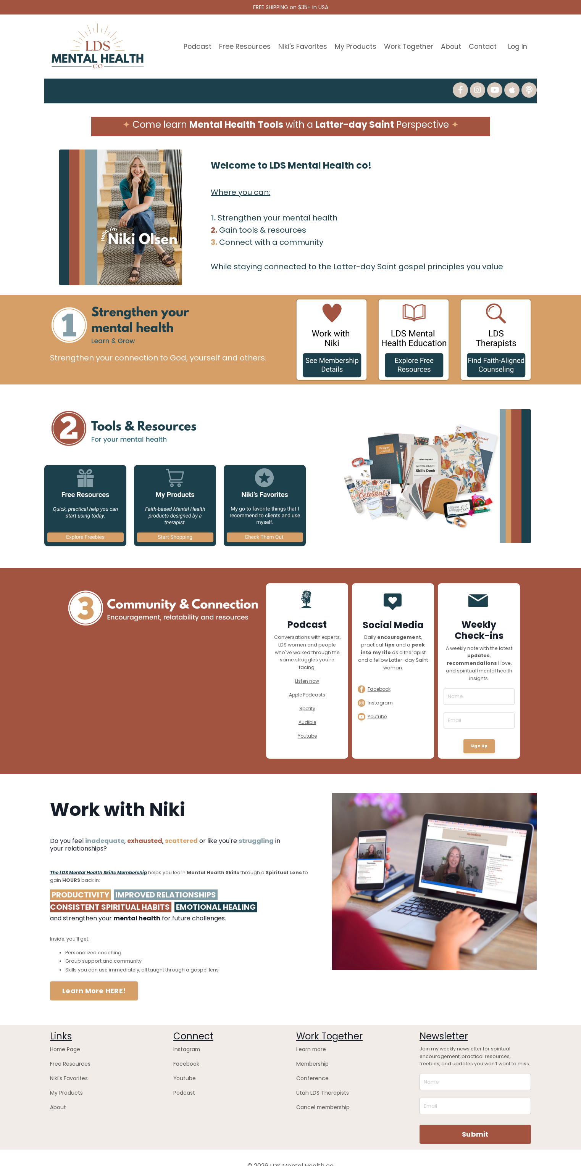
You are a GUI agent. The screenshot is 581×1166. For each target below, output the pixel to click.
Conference (309, 1061)
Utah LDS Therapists (319, 1074)
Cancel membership (320, 1088)
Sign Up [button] (479, 736)
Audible (307, 712)
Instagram (186, 1034)
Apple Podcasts (307, 685)
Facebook (184, 1048)
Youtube (307, 726)
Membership (310, 1048)
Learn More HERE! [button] (94, 976)
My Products (353, 45)
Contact (482, 45)
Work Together (406, 45)
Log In (517, 45)
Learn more (309, 1034)
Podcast (193, 45)
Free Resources (241, 45)
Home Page (63, 1034)
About (450, 45)
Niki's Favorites (299, 45)
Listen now (307, 672)
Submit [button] (475, 1118)
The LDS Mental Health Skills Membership (98, 860)
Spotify (307, 699)
